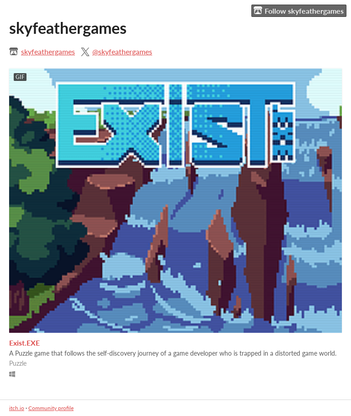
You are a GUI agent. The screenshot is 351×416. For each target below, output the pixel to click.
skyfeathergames (48, 51)
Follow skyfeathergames (299, 10)
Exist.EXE (24, 342)
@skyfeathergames (122, 51)
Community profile (51, 408)
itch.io (16, 408)
